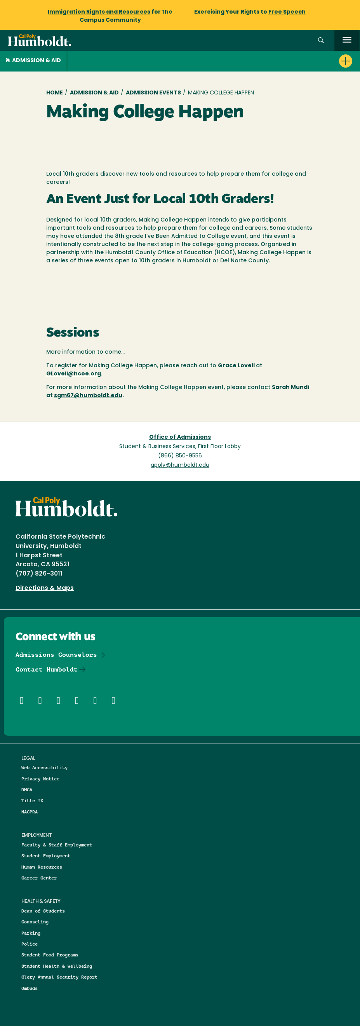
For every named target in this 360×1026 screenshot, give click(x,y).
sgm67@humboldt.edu (88, 396)
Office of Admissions (180, 437)
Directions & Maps (45, 588)
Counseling (35, 922)
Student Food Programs (49, 955)
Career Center (39, 878)
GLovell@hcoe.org (73, 374)
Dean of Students (43, 911)
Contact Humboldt (47, 669)
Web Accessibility (44, 767)
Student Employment (45, 855)
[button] (321, 40)
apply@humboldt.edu (180, 465)
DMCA (26, 789)
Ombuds (29, 988)
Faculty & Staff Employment (56, 845)
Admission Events (153, 93)
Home (54, 93)
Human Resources (41, 867)
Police (29, 944)
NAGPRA (29, 812)
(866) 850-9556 (180, 456)
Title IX (32, 800)
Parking (30, 933)
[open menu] (347, 40)
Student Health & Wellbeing (56, 966)
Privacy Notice (40, 779)
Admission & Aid (33, 61)
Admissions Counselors (56, 654)
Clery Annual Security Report (59, 977)
